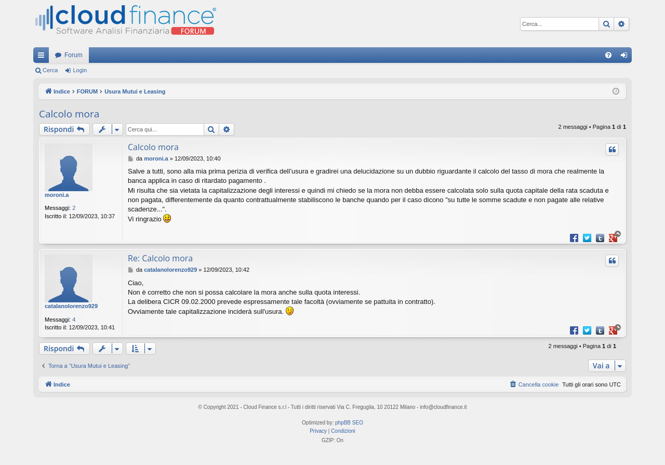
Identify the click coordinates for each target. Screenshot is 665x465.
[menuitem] (608, 55)
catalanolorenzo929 (71, 306)
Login (80, 70)
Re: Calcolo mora (160, 258)
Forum (73, 55)
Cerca (50, 70)
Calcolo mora (69, 114)
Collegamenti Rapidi (43, 57)
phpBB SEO (349, 423)
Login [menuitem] (626, 57)
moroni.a (57, 195)
